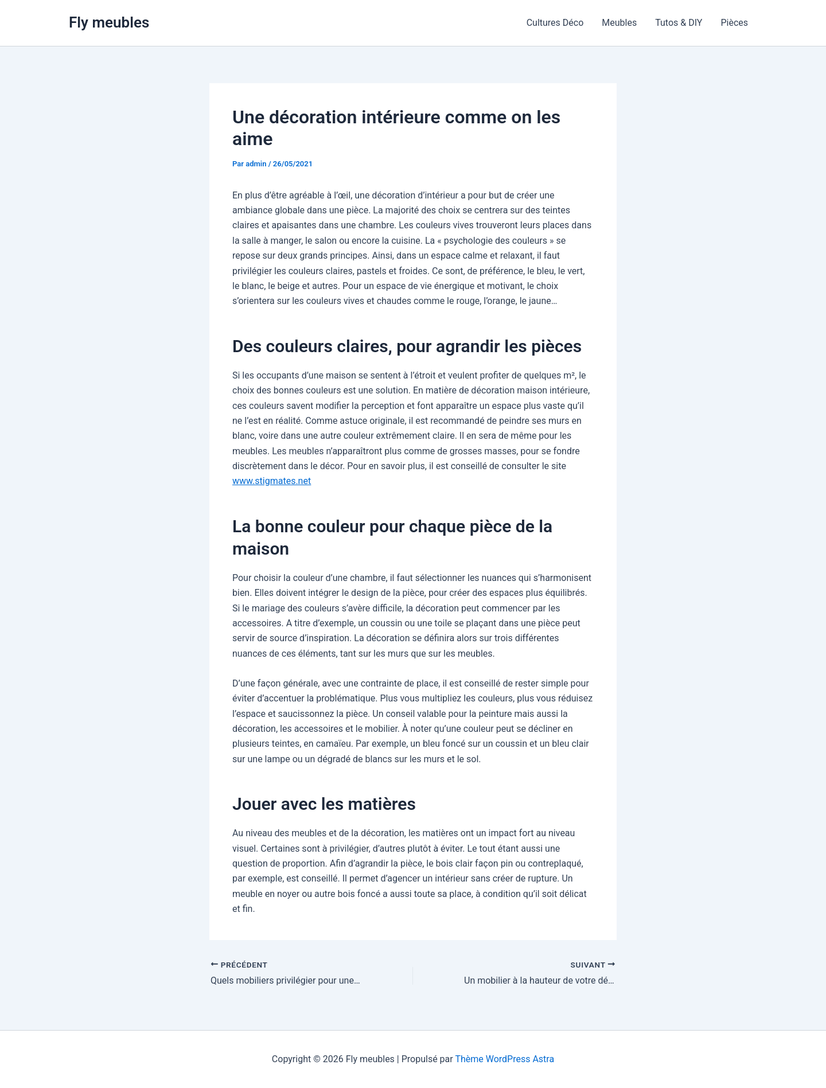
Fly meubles (109, 22)
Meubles (619, 22)
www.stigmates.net (271, 480)
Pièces (734, 22)
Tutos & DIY (678, 22)
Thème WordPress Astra (504, 1059)
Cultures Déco (555, 22)
